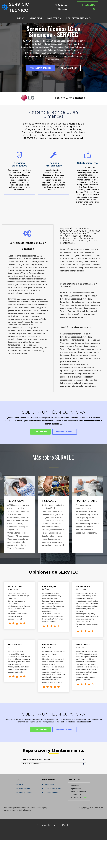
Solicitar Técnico (25, 804)
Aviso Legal (49, 797)
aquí (85, 810)
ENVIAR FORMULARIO (68, 441)
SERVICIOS (35, 14)
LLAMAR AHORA (53, 77)
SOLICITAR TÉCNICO (78, 14)
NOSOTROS (54, 14)
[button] (53, 771)
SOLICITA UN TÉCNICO (53, 68)
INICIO (20, 14)
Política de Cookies (52, 804)
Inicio (21, 797)
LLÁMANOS (93, 5)
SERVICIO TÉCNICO (29, 5)
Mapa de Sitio (24, 800)
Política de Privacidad (53, 800)
